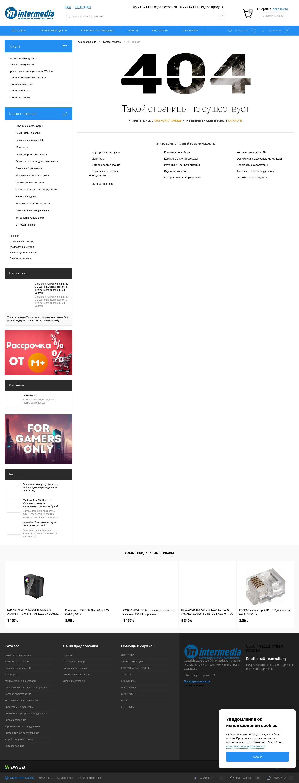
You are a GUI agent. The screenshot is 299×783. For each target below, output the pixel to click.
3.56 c (243, 620)
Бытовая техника (102, 183)
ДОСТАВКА (19, 30)
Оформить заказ (273, 15)
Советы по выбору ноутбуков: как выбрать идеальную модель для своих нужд (40, 487)
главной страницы (168, 120)
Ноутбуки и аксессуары (106, 152)
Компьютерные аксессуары (181, 158)
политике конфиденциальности (245, 746)
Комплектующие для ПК (252, 152)
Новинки (14, 235)
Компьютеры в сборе (177, 152)
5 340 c (186, 620)
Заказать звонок (194, 685)
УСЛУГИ (133, 30)
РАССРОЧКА (190, 30)
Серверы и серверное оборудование (104, 173)
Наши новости (19, 273)
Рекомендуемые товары (23, 252)
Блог (12, 474)
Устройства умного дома (252, 177)
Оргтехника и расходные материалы (259, 158)
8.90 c (69, 620)
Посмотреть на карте (197, 681)
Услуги (38, 46)
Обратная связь (19, 777)
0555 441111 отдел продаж (201, 7)
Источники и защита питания (182, 164)
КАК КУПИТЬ (160, 30)
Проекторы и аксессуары (252, 164)
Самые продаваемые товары (149, 553)
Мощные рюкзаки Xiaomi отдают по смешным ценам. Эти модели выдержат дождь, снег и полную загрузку (37, 319)
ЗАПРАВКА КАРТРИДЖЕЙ (97, 30)
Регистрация (83, 6)
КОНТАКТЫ (127, 707)
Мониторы (98, 158)
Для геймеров (30, 395)
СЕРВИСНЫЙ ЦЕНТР (53, 30)
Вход (68, 6)
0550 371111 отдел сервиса (155, 7)
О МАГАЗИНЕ (129, 694)
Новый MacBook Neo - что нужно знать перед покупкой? (40, 524)
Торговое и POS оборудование (256, 171)
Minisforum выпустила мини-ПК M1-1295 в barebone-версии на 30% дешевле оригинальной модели (51, 288)
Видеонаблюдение (175, 171)
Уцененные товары (20, 258)
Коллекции (16, 385)
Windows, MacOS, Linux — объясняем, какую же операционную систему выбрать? (40, 503)
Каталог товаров (38, 113)
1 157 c (12, 620)
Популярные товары (21, 241)
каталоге (235, 120)
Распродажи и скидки (21, 246)
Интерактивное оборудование (182, 177)
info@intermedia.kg (271, 659)
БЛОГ (124, 700)
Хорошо (257, 757)
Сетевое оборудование (106, 164)
